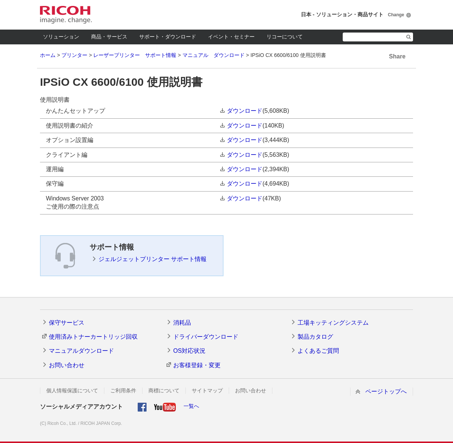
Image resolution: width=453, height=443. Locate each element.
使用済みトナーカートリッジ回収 (93, 337)
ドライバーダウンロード (205, 337)
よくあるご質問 (318, 351)
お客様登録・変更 (197, 365)
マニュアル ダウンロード (213, 55)
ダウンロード (244, 111)
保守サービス (66, 322)
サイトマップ (207, 390)
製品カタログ (315, 337)
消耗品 (182, 322)
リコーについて (284, 37)
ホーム (48, 55)
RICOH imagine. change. (66, 15)
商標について (163, 390)
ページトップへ (386, 391)
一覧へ (191, 406)
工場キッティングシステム (333, 322)
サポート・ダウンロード (167, 37)
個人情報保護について (72, 390)
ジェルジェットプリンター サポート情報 (152, 259)
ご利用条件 (123, 390)
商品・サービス (109, 37)
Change (396, 14)
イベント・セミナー (231, 37)
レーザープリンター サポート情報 (134, 55)
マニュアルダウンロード (81, 351)
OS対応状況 (189, 351)
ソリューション (61, 37)
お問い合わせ (66, 365)
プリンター (74, 55)
